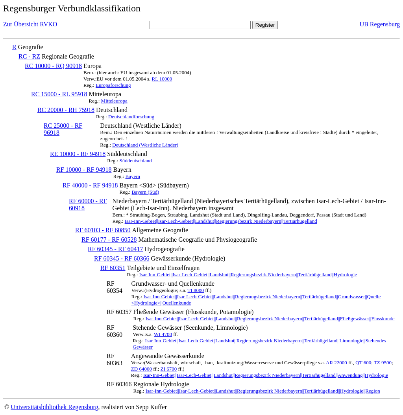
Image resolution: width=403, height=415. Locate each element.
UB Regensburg (380, 24)
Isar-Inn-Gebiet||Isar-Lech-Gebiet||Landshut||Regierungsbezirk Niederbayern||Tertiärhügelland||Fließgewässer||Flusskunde (270, 318)
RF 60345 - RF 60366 (121, 258)
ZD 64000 (141, 369)
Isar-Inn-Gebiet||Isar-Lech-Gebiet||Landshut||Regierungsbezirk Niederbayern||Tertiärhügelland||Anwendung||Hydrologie (265, 375)
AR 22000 (336, 362)
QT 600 (363, 362)
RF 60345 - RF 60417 (115, 249)
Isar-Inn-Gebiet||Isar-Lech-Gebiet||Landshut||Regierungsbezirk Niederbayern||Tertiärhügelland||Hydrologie (248, 274)
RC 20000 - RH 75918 (65, 110)
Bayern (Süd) (145, 192)
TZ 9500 (383, 362)
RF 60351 (113, 267)
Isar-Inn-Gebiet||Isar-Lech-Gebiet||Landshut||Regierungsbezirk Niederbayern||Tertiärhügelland (221, 221)
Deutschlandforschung (131, 116)
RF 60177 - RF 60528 (109, 239)
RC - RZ (29, 56)
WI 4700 (163, 334)
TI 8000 (196, 290)
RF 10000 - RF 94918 (83, 169)
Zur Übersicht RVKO (30, 24)
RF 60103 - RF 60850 (102, 230)
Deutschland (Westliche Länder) (145, 145)
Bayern (133, 176)
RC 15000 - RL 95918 (59, 94)
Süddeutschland (135, 160)
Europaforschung (113, 85)
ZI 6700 (169, 369)
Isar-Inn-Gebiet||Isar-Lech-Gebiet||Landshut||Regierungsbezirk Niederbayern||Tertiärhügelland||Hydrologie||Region (263, 391)
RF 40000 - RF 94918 (90, 185)
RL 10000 (162, 79)
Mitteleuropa (114, 101)
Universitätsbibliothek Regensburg (54, 407)
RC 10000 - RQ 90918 (53, 65)
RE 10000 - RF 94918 (77, 154)
